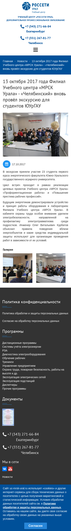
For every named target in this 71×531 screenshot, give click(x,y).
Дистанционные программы (19, 342)
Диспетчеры (9, 384)
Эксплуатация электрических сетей (24, 377)
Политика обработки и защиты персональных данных (35, 313)
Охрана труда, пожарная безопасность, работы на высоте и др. (33, 371)
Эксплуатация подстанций (18, 381)
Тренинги (8, 361)
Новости (22, 61)
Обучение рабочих (13, 358)
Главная (8, 61)
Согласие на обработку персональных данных (30, 320)
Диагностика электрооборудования (23, 354)
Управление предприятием (18, 365)
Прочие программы (14, 388)
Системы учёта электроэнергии (21, 346)
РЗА (4, 350)
